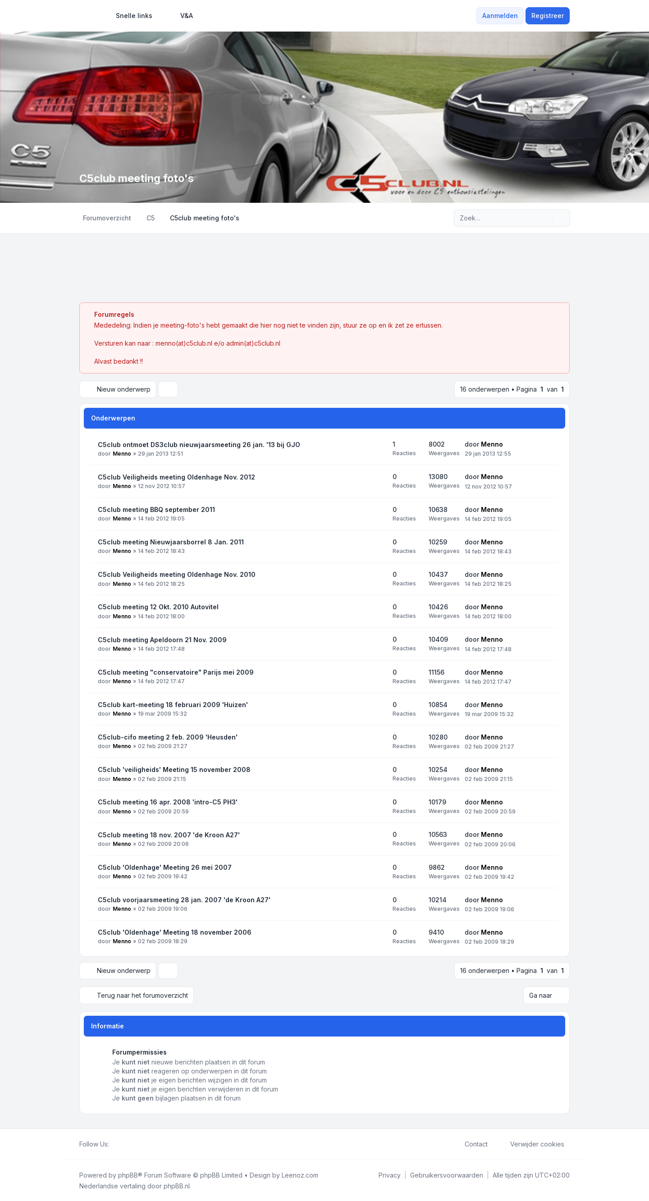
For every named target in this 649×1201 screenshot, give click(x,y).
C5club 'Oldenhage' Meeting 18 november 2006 (174, 932)
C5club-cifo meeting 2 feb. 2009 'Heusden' (168, 737)
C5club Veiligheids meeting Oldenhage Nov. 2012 (176, 477)
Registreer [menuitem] (547, 15)
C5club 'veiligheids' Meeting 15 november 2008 (174, 769)
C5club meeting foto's (138, 178)
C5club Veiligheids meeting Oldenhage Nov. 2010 (177, 574)
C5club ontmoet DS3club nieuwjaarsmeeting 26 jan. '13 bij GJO (199, 444)
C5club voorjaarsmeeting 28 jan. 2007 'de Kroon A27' (184, 900)
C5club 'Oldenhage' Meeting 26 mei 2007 (165, 867)
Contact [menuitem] (470, 1144)
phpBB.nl (177, 1185)
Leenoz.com (300, 1174)
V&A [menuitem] (181, 16)
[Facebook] (114, 1144)
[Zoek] (544, 218)
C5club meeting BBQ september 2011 (156, 509)
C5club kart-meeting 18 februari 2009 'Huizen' (173, 704)
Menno (122, 453)
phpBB (128, 1174)
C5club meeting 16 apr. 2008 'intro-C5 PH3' (168, 802)
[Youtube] (129, 1144)
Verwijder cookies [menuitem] (531, 1144)
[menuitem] (130, 16)
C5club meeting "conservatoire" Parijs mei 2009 (176, 672)
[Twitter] (121, 1144)
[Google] (136, 1144)
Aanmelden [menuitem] (500, 15)
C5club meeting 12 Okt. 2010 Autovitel (158, 607)
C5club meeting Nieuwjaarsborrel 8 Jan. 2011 (171, 542)
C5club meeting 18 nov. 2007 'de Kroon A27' (169, 835)
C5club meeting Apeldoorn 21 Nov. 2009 (162, 640)
